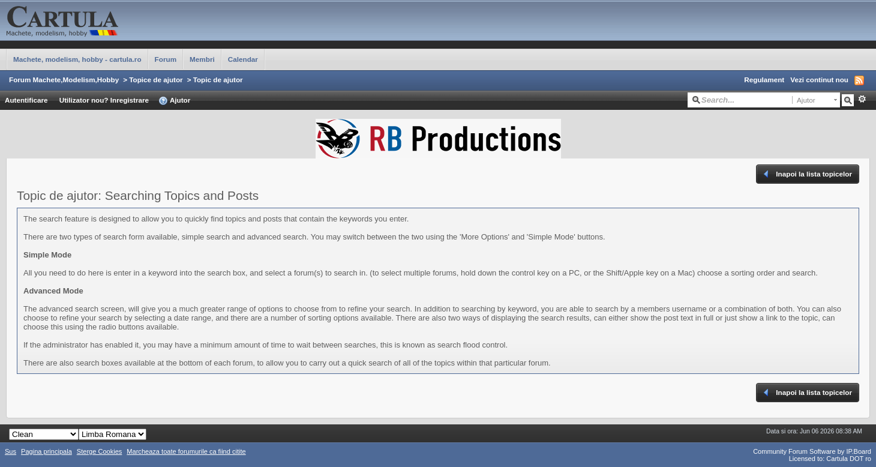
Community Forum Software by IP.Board (812, 451)
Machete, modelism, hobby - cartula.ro (77, 59)
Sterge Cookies (99, 451)
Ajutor (174, 101)
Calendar (243, 59)
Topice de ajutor (155, 79)
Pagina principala (46, 451)
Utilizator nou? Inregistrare (104, 100)
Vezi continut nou (819, 79)
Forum (165, 59)
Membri (202, 59)
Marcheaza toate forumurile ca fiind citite (186, 451)
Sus (10, 451)
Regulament (764, 79)
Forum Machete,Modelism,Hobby (64, 79)
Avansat (861, 99)
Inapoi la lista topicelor (806, 174)
